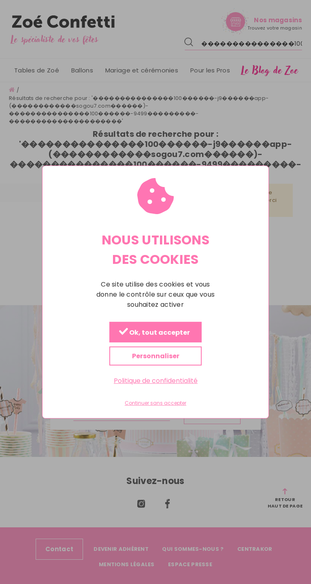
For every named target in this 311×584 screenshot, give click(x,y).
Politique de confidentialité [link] (156, 380)
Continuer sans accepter (155, 403)
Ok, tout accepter (154, 332)
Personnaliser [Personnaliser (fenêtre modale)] (155, 356)
